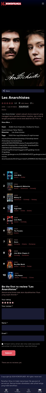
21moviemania (12, 139)
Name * (5, 323)
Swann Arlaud (7, 130)
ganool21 (24, 150)
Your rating (6, 300)
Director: (5, 132)
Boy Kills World (19, 264)
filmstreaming (15, 150)
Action (16, 177)
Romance (32, 244)
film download (29, 145)
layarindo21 (22, 159)
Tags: (4, 135)
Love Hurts (18, 220)
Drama (4, 110)
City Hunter (19, 275)
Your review (7, 306)
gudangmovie (13, 154)
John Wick (17, 175)
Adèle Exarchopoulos (17, 127)
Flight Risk (17, 208)
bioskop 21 (22, 139)
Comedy (33, 188)
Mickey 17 (17, 197)
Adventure (24, 188)
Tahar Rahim (18, 130)
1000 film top (14, 135)
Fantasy (34, 199)
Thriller (23, 177)
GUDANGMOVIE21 (26, 154)
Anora (16, 242)
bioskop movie (9, 141)
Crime (23, 210)
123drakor (23, 135)
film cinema (19, 145)
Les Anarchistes (8, 114)
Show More (7, 122)
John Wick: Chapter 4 (21, 253)
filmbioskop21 (18, 148)
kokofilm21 (14, 159)
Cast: (4, 127)
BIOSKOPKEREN (13, 143)
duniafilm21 (30, 143)
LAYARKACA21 (33, 159)
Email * (4, 333)
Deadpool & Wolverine (22, 186)
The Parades (18, 231)
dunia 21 (23, 143)
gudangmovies (39, 154)
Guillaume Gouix (32, 127)
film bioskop (10, 145)
